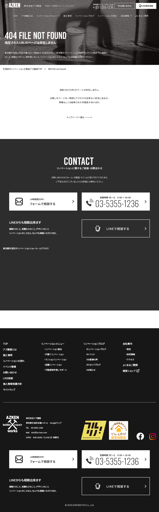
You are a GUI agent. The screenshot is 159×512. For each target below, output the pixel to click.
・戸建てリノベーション (54, 354)
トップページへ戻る (79, 117)
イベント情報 (9, 366)
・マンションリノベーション (55, 359)
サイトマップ (9, 389)
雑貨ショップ (131, 371)
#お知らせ (90, 369)
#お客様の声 (92, 359)
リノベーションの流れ (107, 16)
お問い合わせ (10, 372)
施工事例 (68, 16)
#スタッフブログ (93, 364)
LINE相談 (8, 378)
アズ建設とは (27, 16)
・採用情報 (130, 354)
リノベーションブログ (85, 16)
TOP (15, 16)
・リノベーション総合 (53, 349)
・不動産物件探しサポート (55, 369)
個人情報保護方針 (12, 384)
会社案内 (127, 343)
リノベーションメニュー (52, 343)
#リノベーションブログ (96, 349)
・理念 (128, 349)
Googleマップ (55, 422)
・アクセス (130, 359)
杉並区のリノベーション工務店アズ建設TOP (22, 68)
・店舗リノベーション (53, 364)
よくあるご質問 (141, 16)
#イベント (90, 354)
